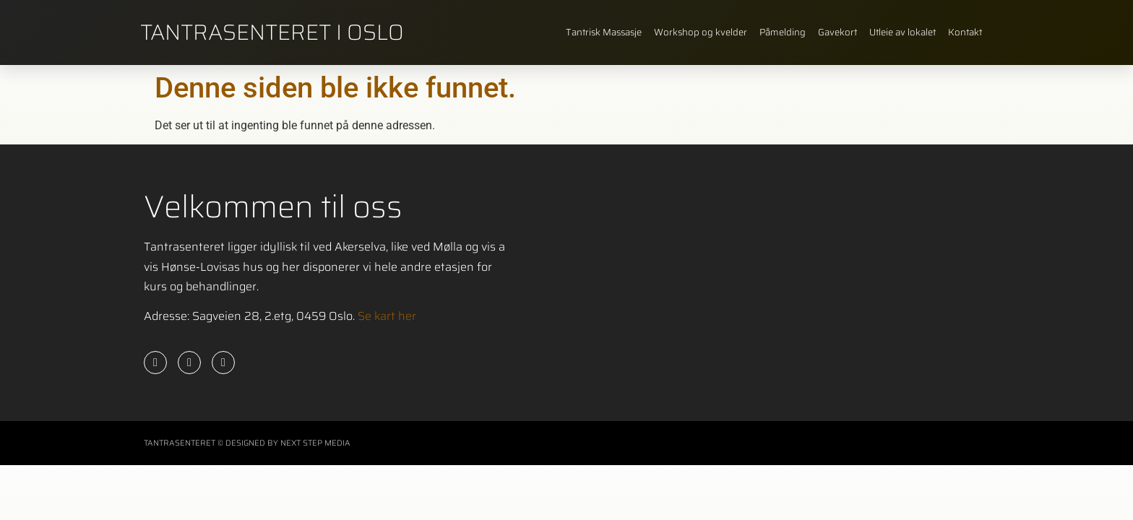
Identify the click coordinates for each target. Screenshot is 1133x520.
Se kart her (387, 316)
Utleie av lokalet (902, 32)
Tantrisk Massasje (604, 32)
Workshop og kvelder (700, 32)
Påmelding (782, 32)
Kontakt (965, 32)
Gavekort (837, 32)
